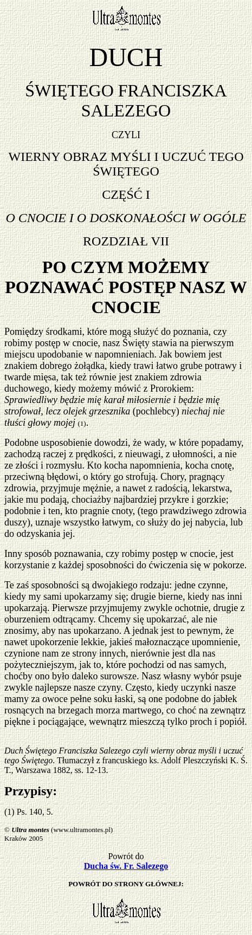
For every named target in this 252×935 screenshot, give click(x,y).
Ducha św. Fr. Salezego (126, 866)
